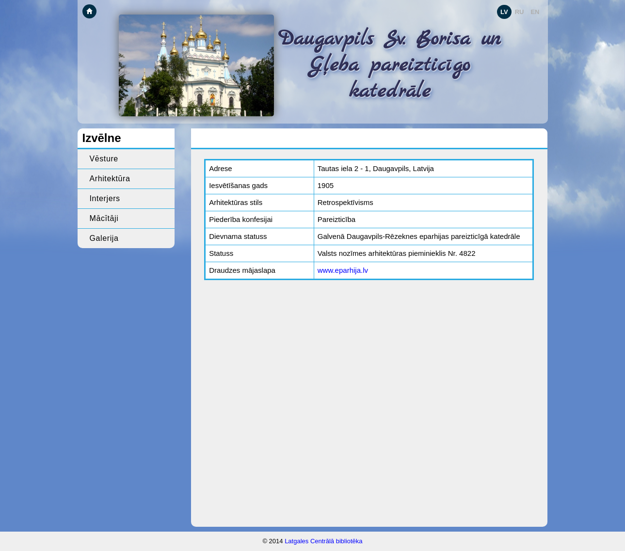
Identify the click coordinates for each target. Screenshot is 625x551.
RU (519, 12)
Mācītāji (104, 218)
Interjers (105, 198)
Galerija (104, 238)
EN (534, 12)
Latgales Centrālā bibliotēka (323, 541)
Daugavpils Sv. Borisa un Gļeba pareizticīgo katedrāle (389, 65)
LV (504, 12)
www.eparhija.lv (343, 270)
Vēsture (104, 159)
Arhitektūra (110, 178)
